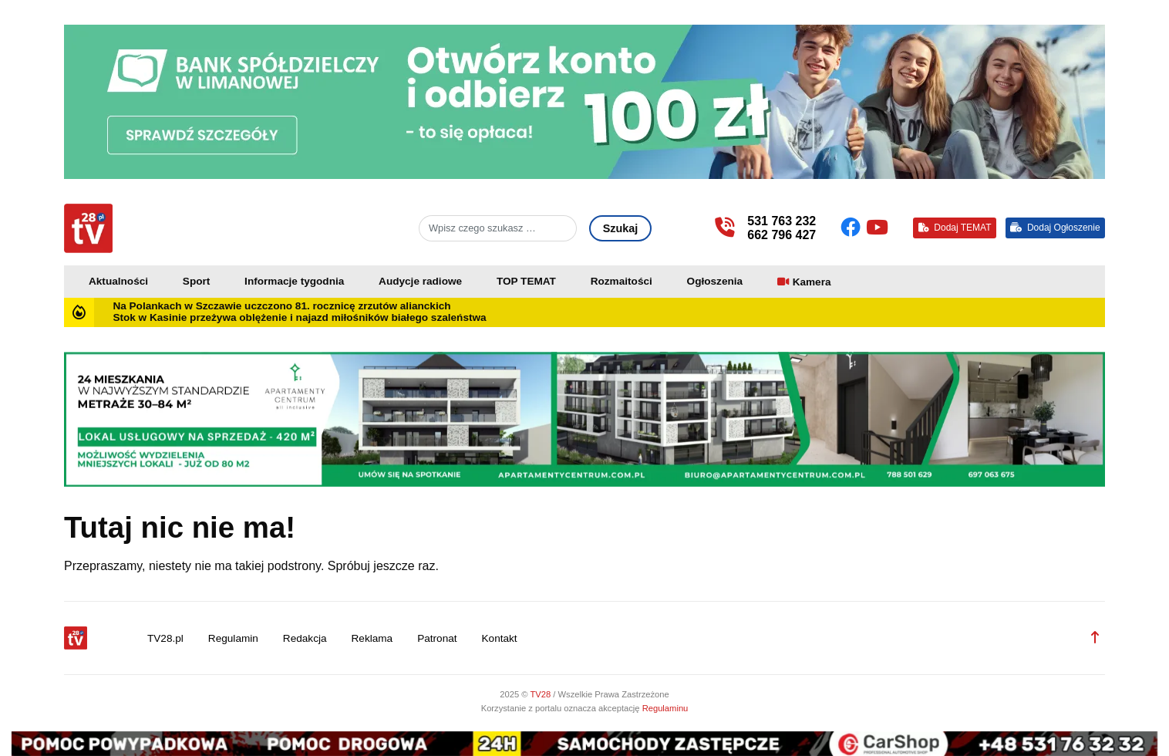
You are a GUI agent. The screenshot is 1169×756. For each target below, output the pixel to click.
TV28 (541, 694)
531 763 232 (781, 221)
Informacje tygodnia (294, 281)
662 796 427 (781, 234)
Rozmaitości (621, 281)
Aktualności (118, 281)
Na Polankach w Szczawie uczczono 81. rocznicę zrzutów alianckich (281, 306)
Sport (197, 281)
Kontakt (499, 638)
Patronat (436, 638)
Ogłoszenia (715, 281)
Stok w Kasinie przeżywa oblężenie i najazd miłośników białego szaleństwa (299, 317)
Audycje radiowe (420, 281)
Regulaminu (665, 708)
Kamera (812, 282)
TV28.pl (165, 638)
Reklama (372, 638)
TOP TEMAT (526, 281)
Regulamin (233, 638)
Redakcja (305, 638)
